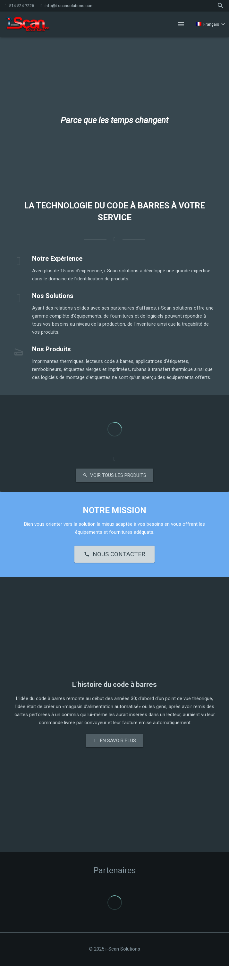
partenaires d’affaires (133, 308)
